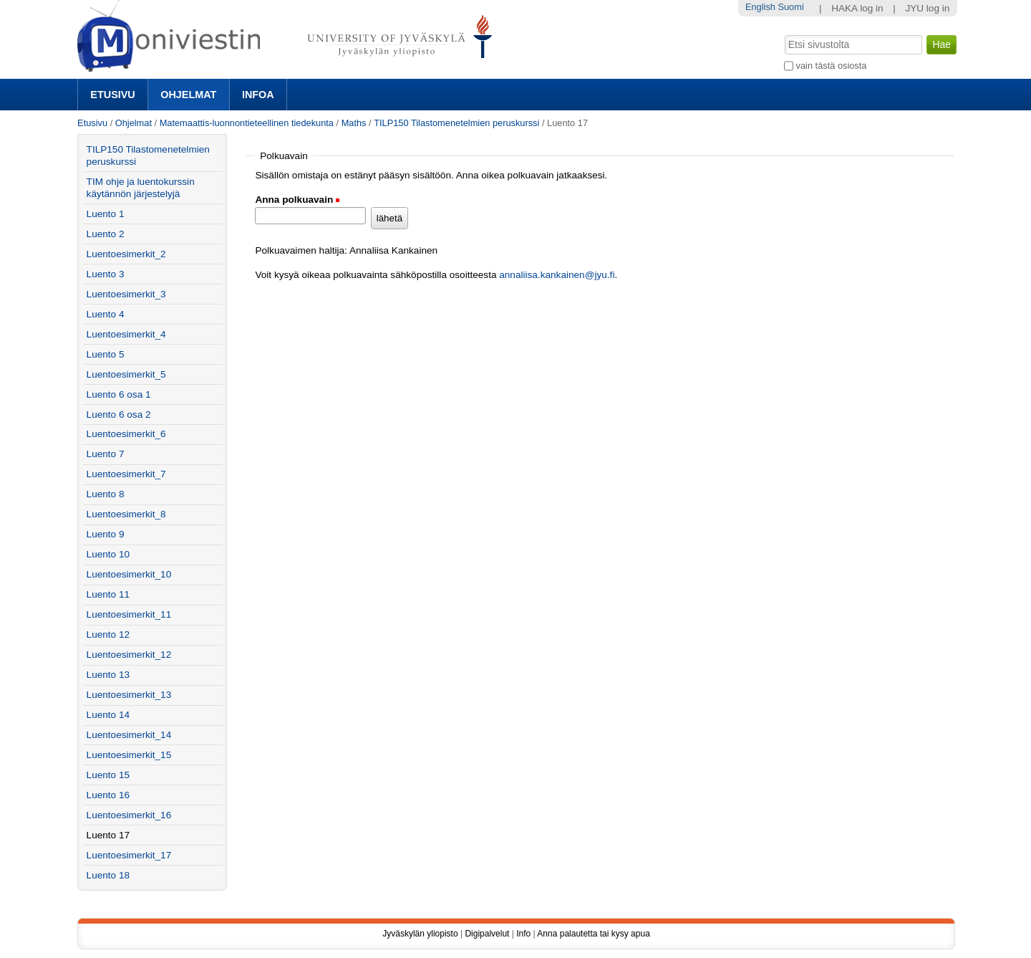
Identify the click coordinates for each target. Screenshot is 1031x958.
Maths (354, 123)
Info (523, 934)
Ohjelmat (188, 94)
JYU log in (927, 8)
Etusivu (112, 94)
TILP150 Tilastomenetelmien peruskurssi (456, 123)
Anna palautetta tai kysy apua (593, 934)
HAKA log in (857, 8)
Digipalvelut (487, 934)
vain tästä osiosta (831, 65)
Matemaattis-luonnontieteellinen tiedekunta (247, 123)
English (760, 6)
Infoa (258, 94)
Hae (783, 33)
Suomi (790, 6)
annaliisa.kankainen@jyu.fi (556, 274)
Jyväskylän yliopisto (420, 934)
